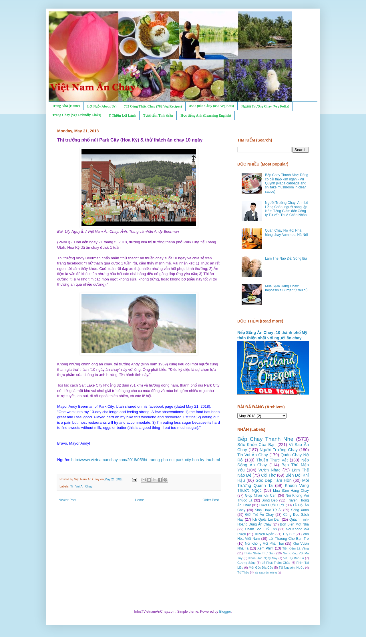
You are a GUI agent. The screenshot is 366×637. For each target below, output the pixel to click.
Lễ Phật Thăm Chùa (276, 562)
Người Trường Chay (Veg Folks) (265, 106)
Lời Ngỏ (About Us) (101, 106)
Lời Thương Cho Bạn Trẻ (289, 539)
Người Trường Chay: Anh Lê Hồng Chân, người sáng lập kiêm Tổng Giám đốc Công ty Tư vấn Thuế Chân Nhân (286, 209)
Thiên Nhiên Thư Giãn (259, 553)
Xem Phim (265, 548)
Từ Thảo (243, 572)
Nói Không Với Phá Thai (264, 544)
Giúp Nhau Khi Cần (261, 495)
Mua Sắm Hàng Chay (291, 491)
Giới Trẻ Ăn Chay (259, 515)
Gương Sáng (246, 562)
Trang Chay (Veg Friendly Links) (76, 115)
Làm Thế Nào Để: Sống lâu (286, 258)
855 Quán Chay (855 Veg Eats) (211, 106)
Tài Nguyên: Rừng (265, 572)
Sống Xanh (300, 510)
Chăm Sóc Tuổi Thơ (261, 529)
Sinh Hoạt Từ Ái (268, 510)
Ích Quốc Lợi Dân (266, 519)
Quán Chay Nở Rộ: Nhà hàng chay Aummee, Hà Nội (286, 232)
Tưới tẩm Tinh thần (158, 116)
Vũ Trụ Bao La (293, 558)
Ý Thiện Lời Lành (122, 116)
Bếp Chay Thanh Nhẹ (265, 439)
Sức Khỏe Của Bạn (256, 444)
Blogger (225, 612)
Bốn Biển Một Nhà (294, 524)
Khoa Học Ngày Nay (262, 558)
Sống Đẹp (270, 500)
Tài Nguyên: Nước (291, 567)
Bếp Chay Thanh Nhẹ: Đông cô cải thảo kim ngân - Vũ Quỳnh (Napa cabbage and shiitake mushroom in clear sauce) (286, 183)
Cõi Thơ (268, 475)
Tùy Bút (289, 534)
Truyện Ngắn (264, 534)
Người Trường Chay (279, 449)
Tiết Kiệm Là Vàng (295, 548)
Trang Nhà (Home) (66, 106)
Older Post (210, 500)
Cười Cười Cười (272, 505)
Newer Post (67, 500)
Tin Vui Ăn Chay (81, 486)
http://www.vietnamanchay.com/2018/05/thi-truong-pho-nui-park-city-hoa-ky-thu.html (145, 459)
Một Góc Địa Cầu (261, 567)
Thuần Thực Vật (272, 460)
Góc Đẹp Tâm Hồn (274, 480)
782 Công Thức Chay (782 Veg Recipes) (153, 106)
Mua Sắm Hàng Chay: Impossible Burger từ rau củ (286, 288)
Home (139, 500)
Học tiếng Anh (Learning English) (205, 116)
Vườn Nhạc (269, 470)
